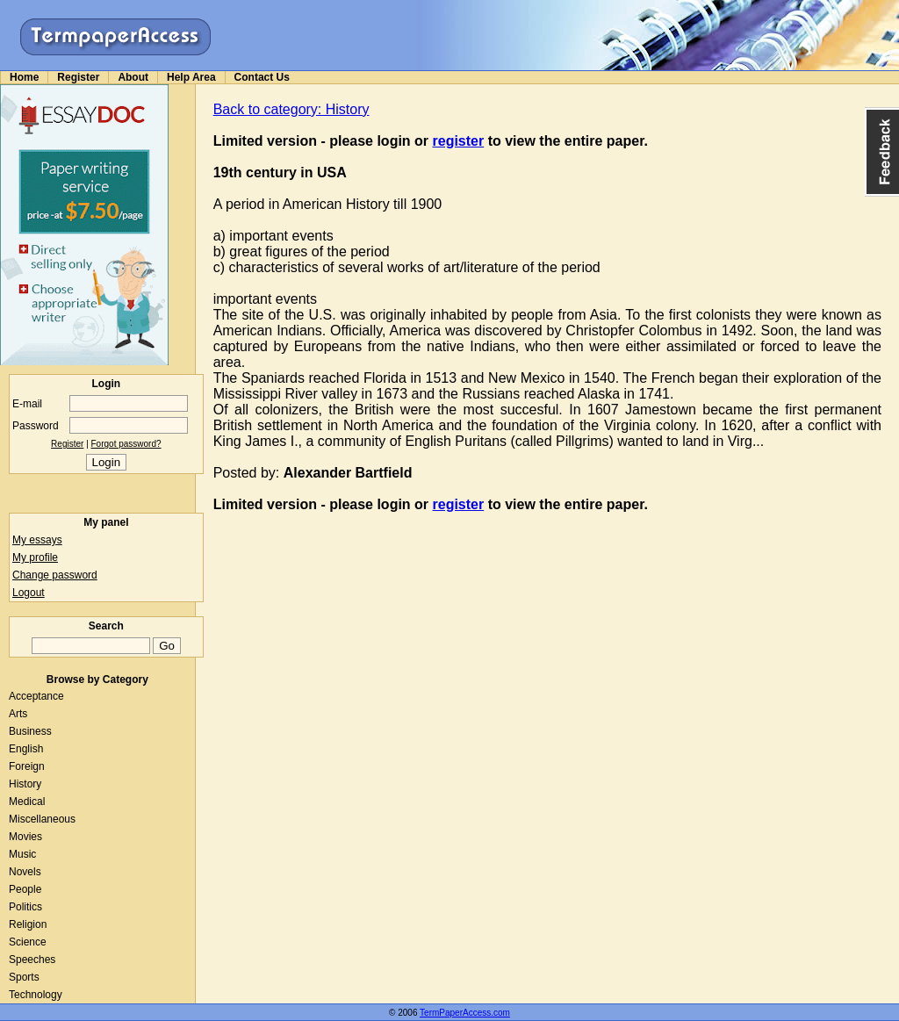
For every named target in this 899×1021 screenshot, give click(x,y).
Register (78, 77)
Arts (18, 714)
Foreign (27, 766)
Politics (25, 907)
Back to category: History (291, 109)
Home (24, 77)
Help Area (191, 77)
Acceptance (36, 696)
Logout (28, 592)
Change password (54, 575)
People (25, 889)
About (133, 77)
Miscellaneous (42, 819)
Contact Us (262, 77)
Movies (25, 836)
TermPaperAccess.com (465, 1012)
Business (30, 731)
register (459, 140)
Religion (28, 924)
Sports (24, 977)
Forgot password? (126, 444)
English (26, 749)
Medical (27, 801)
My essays (37, 540)
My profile (35, 557)
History (25, 784)
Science (28, 942)
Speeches (32, 959)
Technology (35, 995)
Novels (25, 872)
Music (22, 854)
